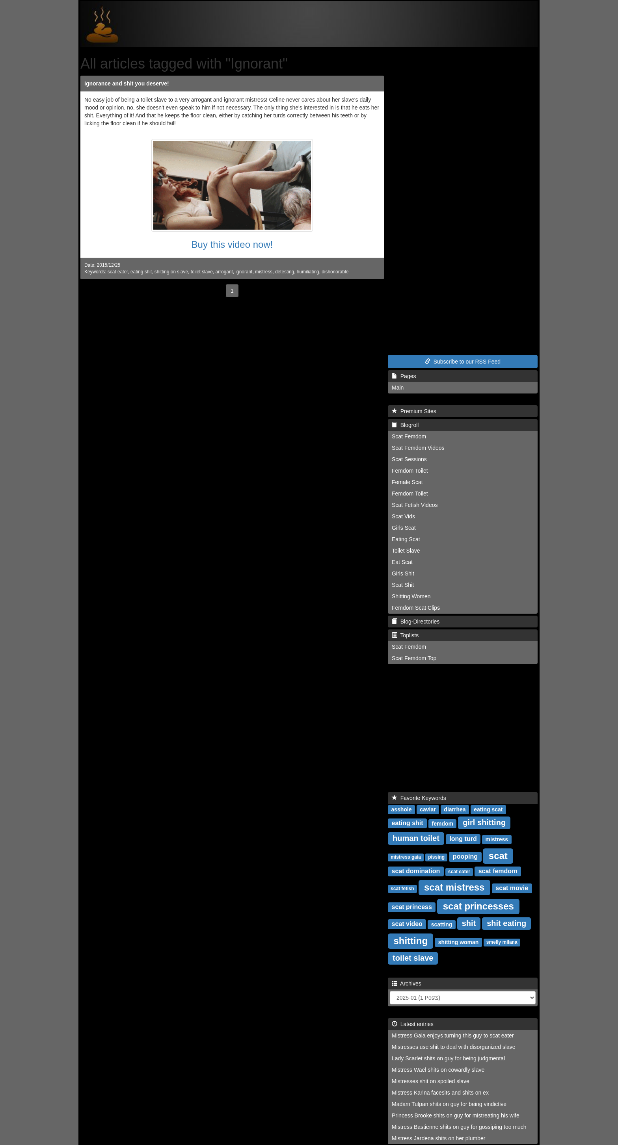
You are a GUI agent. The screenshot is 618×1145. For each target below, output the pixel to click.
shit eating (506, 923)
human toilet (416, 838)
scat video (407, 923)
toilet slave (202, 272)
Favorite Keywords (419, 798)
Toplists (405, 635)
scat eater (118, 272)
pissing (436, 857)
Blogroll (405, 425)
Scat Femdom (409, 436)
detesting (284, 272)
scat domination (416, 871)
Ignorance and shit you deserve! (126, 83)
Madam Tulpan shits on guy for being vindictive (449, 1104)
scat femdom (497, 871)
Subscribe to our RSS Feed (463, 361)
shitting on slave (171, 272)
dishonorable (335, 272)
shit (469, 923)
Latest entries (413, 1024)
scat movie (511, 888)
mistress (263, 272)
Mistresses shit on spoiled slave (430, 1081)
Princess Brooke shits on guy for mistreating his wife (455, 1115)
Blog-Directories (415, 621)
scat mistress (454, 886)
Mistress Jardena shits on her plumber (438, 1138)
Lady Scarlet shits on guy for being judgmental (448, 1058)
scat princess (412, 907)
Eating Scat (406, 539)
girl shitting (484, 822)
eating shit (141, 272)
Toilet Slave (406, 550)
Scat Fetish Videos (414, 505)
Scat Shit (403, 585)
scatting (441, 924)
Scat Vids (403, 516)
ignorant (243, 272)
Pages (404, 376)
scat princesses (478, 905)
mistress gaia (406, 857)
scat (498, 855)
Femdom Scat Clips (416, 608)
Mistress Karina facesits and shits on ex (440, 1092)
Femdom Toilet (410, 471)
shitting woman (458, 942)
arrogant (224, 272)
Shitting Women (411, 596)
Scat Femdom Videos (418, 448)
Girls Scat (404, 528)
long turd (463, 838)
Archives (406, 983)
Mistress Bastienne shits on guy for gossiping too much (459, 1127)
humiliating (308, 272)
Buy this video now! (232, 244)
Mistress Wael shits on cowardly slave (438, 1070)
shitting (410, 940)
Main (398, 387)
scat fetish (402, 888)
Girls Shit (403, 573)
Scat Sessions (409, 459)
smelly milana (501, 942)
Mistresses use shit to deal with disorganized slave (454, 1047)
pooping (465, 856)
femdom (442, 823)
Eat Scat (402, 562)
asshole (401, 809)
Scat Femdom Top (414, 658)
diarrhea (454, 809)
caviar (428, 809)
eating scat (488, 809)
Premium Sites (414, 411)
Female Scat (407, 482)
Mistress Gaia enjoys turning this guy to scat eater (453, 1035)
